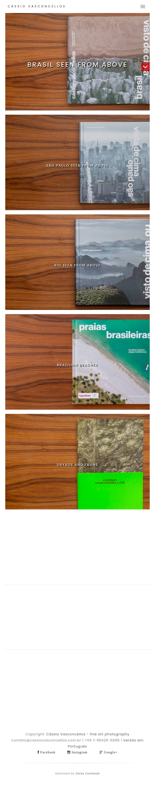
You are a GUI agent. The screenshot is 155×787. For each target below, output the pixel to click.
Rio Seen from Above (77, 265)
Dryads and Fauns (77, 464)
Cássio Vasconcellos (37, 6)
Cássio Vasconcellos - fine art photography (88, 734)
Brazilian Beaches (77, 365)
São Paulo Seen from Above (77, 165)
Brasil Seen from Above (77, 64)
